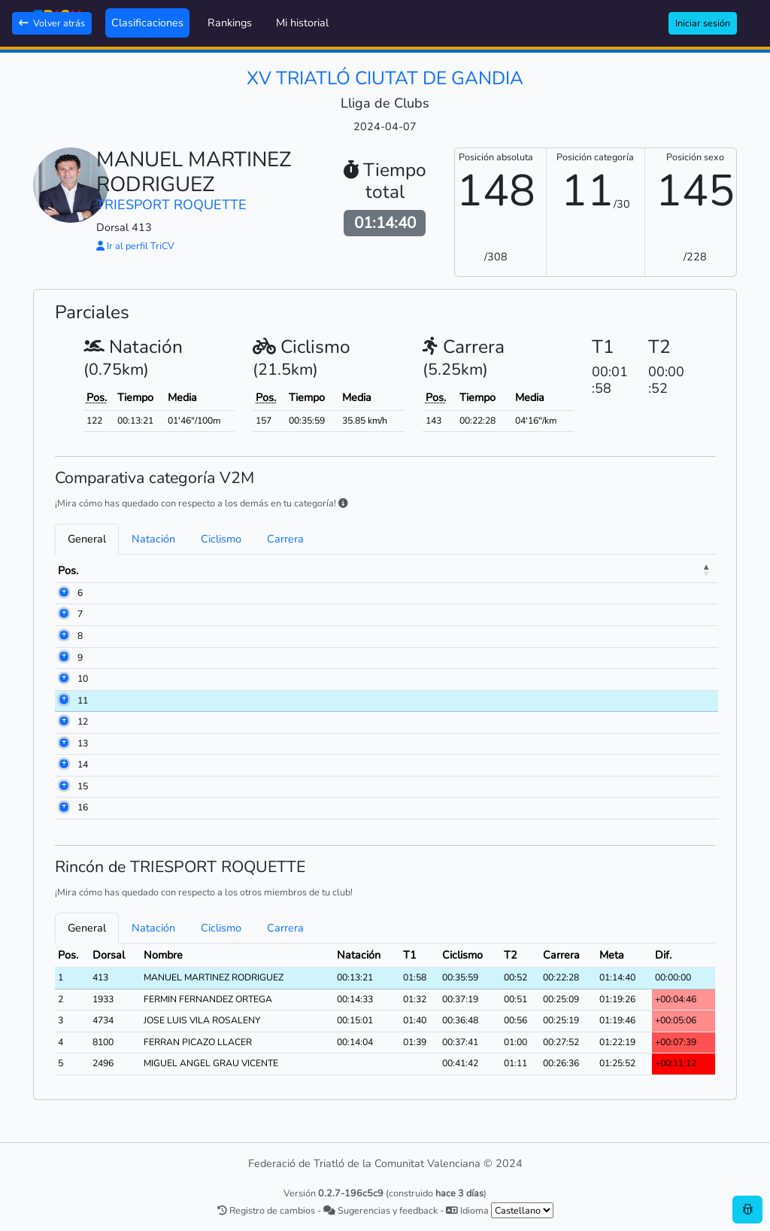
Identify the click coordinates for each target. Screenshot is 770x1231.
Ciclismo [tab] (221, 538)
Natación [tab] (153, 538)
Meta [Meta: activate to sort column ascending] (690, 570)
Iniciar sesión (702, 23)
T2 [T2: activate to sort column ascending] (652, 570)
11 (82, 701)
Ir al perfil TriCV (135, 245)
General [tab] (87, 538)
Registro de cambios (266, 1210)
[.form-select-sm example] (522, 1210)
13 (82, 743)
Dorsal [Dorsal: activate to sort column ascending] (113, 570)
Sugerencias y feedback (380, 1210)
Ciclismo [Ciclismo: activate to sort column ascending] (605, 570)
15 (82, 786)
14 (82, 764)
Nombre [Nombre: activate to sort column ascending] (167, 570)
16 (82, 807)
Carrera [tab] (285, 538)
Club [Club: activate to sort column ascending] (341, 570)
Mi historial (302, 22)
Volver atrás (52, 23)
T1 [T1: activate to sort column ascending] (559, 570)
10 (82, 679)
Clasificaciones (147, 22)
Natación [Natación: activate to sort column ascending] (511, 570)
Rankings (230, 22)
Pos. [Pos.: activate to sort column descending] (68, 570)
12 (82, 722)
